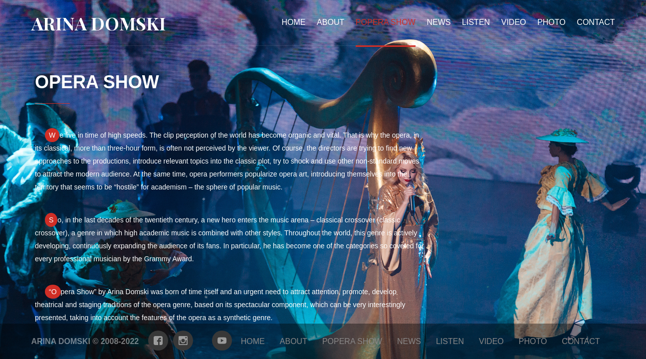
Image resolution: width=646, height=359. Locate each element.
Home (294, 22)
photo (551, 22)
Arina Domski (98, 23)
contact (596, 22)
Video (513, 22)
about (330, 22)
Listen (476, 22)
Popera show (352, 341)
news (438, 22)
